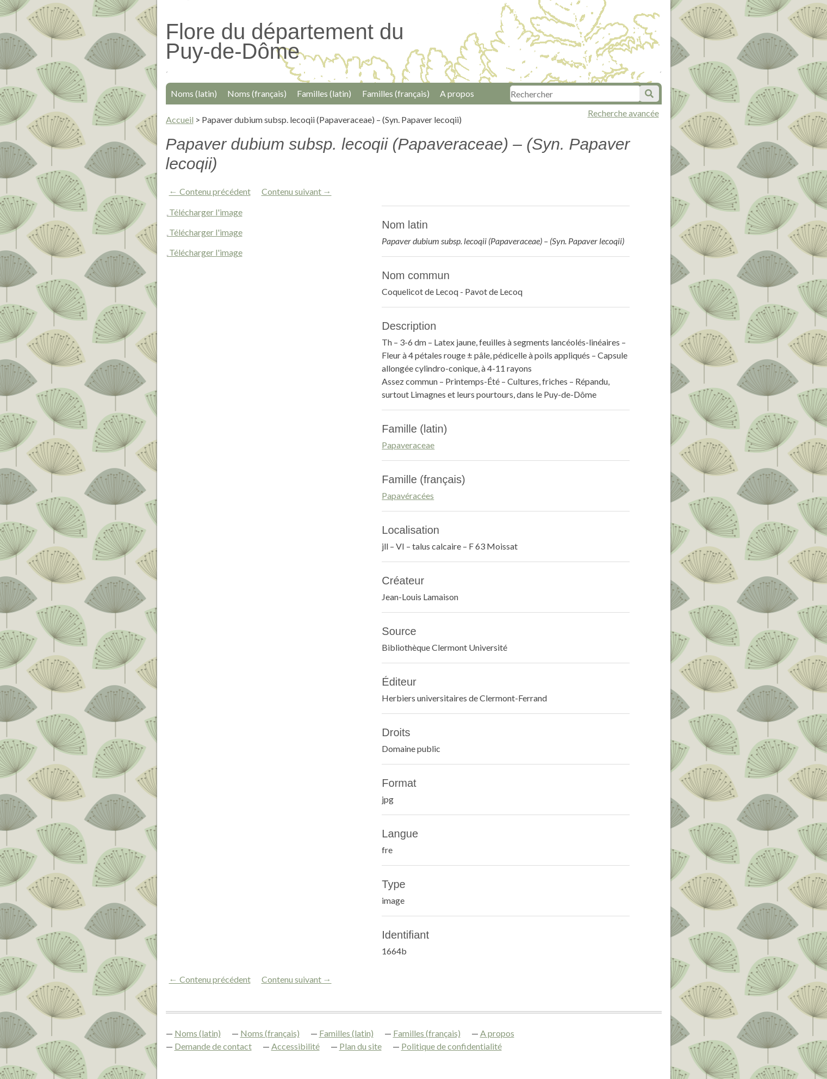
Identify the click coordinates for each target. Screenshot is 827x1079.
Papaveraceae (408, 445)
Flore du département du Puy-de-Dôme (285, 41)
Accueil (180, 119)
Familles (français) (396, 93)
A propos (457, 93)
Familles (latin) (324, 93)
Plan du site (360, 1046)
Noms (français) (257, 93)
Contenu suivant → (297, 191)
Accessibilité (295, 1046)
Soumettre (649, 93)
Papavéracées (408, 495)
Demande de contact (213, 1046)
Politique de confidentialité (451, 1046)
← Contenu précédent (210, 191)
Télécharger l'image (205, 212)
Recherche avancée (623, 113)
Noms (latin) (194, 93)
